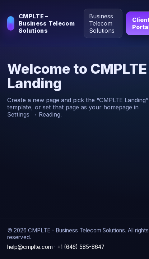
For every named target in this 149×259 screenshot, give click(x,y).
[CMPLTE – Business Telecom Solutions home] (42, 23)
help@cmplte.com (30, 247)
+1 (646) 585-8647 (80, 247)
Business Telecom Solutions (102, 23)
